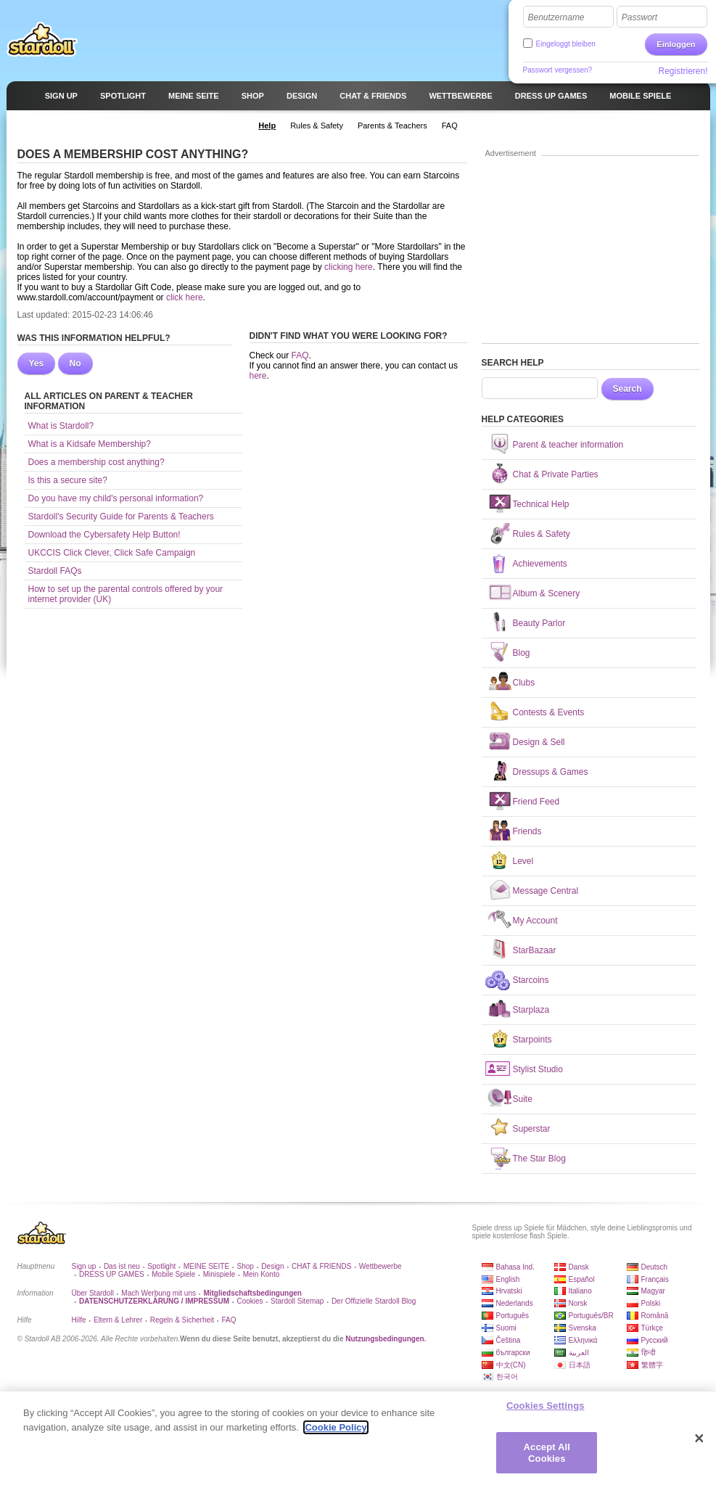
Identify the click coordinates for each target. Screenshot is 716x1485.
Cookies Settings (545, 1411)
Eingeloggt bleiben (566, 44)
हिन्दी (648, 1353)
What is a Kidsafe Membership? (89, 444)
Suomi (506, 1328)
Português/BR (591, 1316)
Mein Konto (261, 1274)
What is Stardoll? (61, 426)
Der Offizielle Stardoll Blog (374, 1301)
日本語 (580, 1365)
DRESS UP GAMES (111, 1274)
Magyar (653, 1291)
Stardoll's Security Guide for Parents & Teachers (121, 516)
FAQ (300, 355)
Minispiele (219, 1274)
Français (655, 1279)
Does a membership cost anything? (96, 462)
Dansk (579, 1267)
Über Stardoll (93, 1293)
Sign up (84, 1266)
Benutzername (556, 17)
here (258, 376)
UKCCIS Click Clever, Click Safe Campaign (112, 553)
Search (627, 389)
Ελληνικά (583, 1340)
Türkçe (652, 1328)
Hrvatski (509, 1291)
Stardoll (42, 39)
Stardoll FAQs (55, 571)
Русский (654, 1340)
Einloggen (676, 44)
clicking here (348, 267)
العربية (579, 1353)
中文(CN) (511, 1365)
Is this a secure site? (67, 480)
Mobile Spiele (173, 1274)
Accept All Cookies (547, 1458)
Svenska (582, 1328)
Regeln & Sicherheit (182, 1320)
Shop (245, 1266)
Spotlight (161, 1266)
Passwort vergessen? (558, 70)
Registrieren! (682, 71)
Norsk (578, 1303)
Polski (651, 1303)
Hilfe (79, 1320)
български (513, 1353)
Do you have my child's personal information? (116, 498)
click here (184, 297)
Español (582, 1279)
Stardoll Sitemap (297, 1301)
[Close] (699, 1444)
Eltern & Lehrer (118, 1320)
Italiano (580, 1291)
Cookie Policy (335, 1433)
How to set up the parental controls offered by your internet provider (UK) (125, 594)
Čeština (508, 1340)
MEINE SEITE (206, 1266)
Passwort (639, 17)
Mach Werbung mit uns (158, 1293)
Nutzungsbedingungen (384, 1339)
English (508, 1279)
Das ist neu (122, 1266)
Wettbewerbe (380, 1266)
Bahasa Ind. (515, 1267)
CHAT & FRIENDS (321, 1266)
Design (272, 1266)
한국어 (507, 1377)
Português (513, 1316)
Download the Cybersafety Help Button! (104, 535)
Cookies (249, 1301)
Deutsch (654, 1267)
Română (655, 1316)
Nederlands (514, 1303)
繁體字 (652, 1365)
